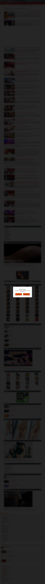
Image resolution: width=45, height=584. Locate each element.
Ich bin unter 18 (26, 294)
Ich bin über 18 (18, 294)
